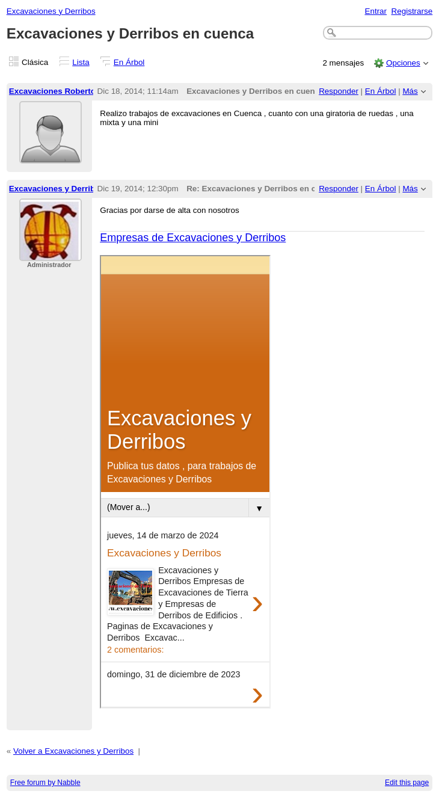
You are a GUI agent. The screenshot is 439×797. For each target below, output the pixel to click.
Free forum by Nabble (45, 782)
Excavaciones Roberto (52, 91)
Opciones (403, 62)
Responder (338, 91)
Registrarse (412, 11)
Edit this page (407, 782)
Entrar (375, 11)
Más (409, 91)
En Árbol (129, 62)
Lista (80, 62)
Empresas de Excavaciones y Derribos (193, 238)
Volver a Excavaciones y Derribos (73, 750)
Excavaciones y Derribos (51, 11)
